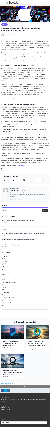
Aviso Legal (3, 406)
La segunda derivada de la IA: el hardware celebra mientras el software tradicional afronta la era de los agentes (24, 226)
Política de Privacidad (5, 409)
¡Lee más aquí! (21, 165)
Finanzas (5, 261)
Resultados (5, 277)
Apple (2, 170)
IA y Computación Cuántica (9, 282)
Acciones (4, 24)
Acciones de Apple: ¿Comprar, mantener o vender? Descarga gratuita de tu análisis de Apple (23, 98)
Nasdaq (5, 287)
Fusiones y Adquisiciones (9, 297)
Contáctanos (3, 414)
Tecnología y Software (8, 272)
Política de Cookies (5, 407)
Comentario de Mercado (8, 302)
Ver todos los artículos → (16, 199)
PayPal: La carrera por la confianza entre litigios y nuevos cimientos (18, 220)
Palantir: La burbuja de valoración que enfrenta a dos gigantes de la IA (18, 239)
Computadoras (6, 292)
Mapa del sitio (4, 410)
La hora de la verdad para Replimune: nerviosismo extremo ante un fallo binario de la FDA (23, 233)
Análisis (5, 266)
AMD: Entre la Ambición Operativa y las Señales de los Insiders (17, 245)
